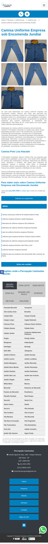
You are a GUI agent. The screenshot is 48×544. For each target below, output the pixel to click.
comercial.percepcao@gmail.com (24, 471)
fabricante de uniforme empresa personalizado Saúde (20, 241)
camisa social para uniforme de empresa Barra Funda (20, 215)
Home (24, 481)
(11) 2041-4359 (14, 191)
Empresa (24, 489)
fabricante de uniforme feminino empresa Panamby (19, 228)
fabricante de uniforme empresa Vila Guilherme (18, 223)
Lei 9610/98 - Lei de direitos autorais (14, 442)
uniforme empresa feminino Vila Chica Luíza (17, 245)
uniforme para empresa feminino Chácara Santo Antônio (21, 236)
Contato (24, 510)
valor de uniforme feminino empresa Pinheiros (18, 232)
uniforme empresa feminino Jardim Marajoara (17, 219)
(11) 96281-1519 (24, 468)
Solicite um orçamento (24, 198)
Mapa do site (24, 517)
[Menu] (44, 5)
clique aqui (25, 191)
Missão (24, 496)
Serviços (24, 503)
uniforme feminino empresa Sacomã (14, 250)
